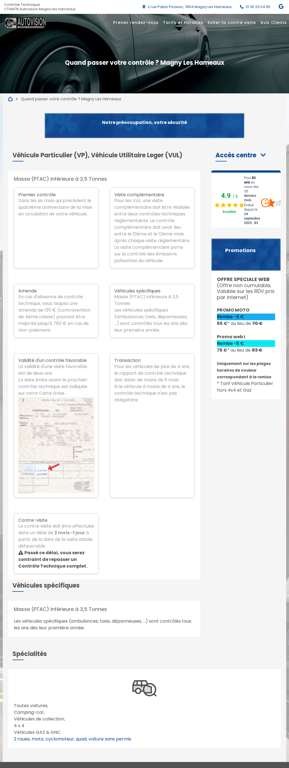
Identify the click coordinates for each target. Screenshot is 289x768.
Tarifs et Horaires (183, 22)
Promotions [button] (240, 250)
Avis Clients (273, 22)
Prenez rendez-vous (136, 22)
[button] (241, 155)
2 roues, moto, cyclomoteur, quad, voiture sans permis (72, 739)
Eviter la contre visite (232, 22)
